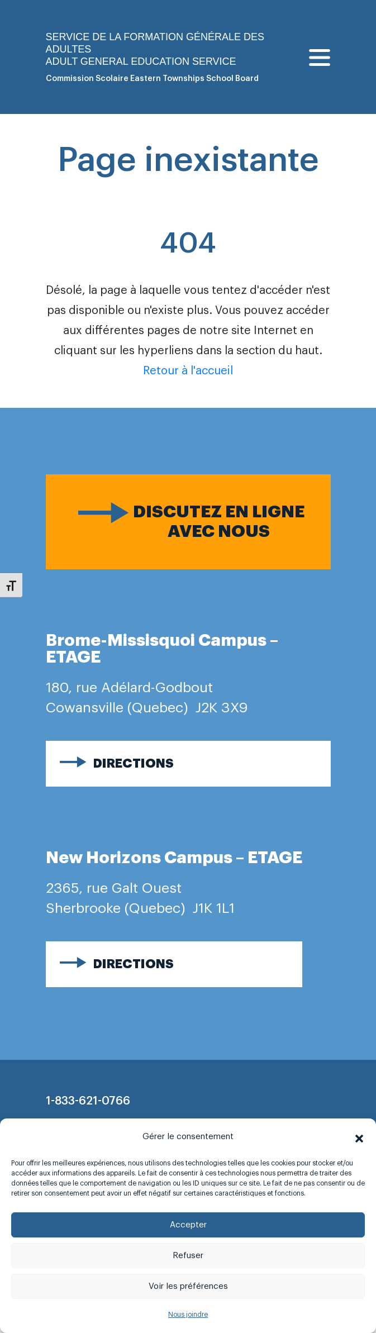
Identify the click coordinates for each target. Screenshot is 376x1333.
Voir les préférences (188, 1286)
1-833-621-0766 (88, 1101)
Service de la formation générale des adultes (155, 43)
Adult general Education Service (141, 61)
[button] (359, 1136)
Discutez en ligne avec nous (218, 521)
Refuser (188, 1255)
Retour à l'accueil (188, 371)
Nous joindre (188, 1314)
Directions (133, 764)
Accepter (188, 1225)
